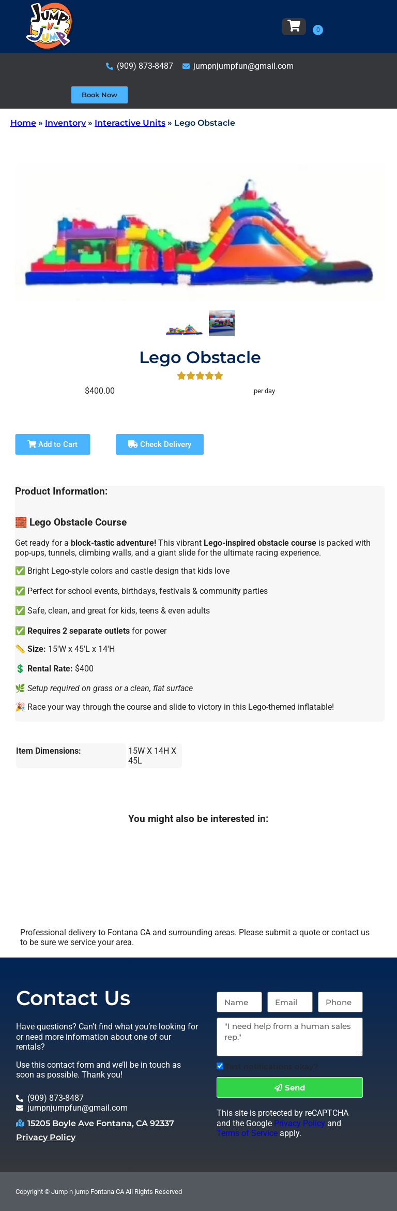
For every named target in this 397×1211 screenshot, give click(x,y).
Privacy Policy (45, 1137)
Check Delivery (159, 444)
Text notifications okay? (271, 1066)
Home (23, 123)
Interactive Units (130, 123)
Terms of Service (247, 1133)
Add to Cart (52, 444)
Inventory (65, 123)
